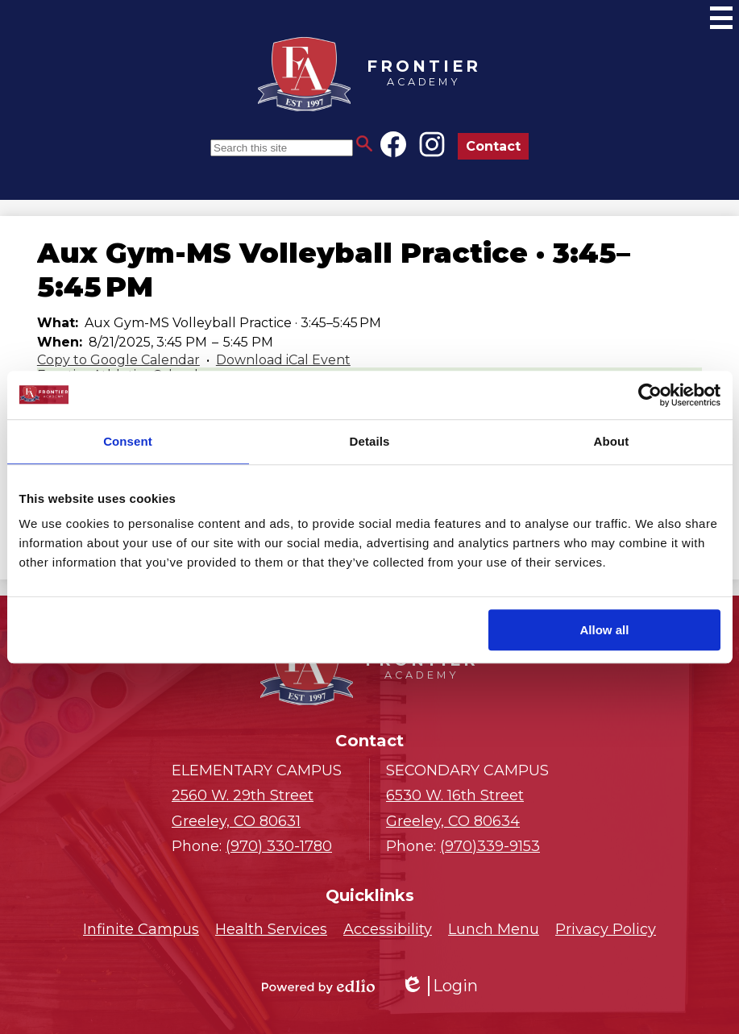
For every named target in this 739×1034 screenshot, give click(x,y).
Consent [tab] (127, 441)
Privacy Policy (605, 929)
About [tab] (611, 441)
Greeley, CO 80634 (476, 806)
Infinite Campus (141, 929)
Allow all (604, 630)
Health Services (271, 929)
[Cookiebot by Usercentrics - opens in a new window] (649, 395)
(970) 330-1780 (279, 846)
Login (439, 986)
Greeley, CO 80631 (262, 806)
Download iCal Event (283, 360)
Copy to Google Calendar (118, 360)
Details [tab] (370, 441)
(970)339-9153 (490, 846)
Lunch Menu (493, 929)
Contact (493, 146)
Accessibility (387, 929)
